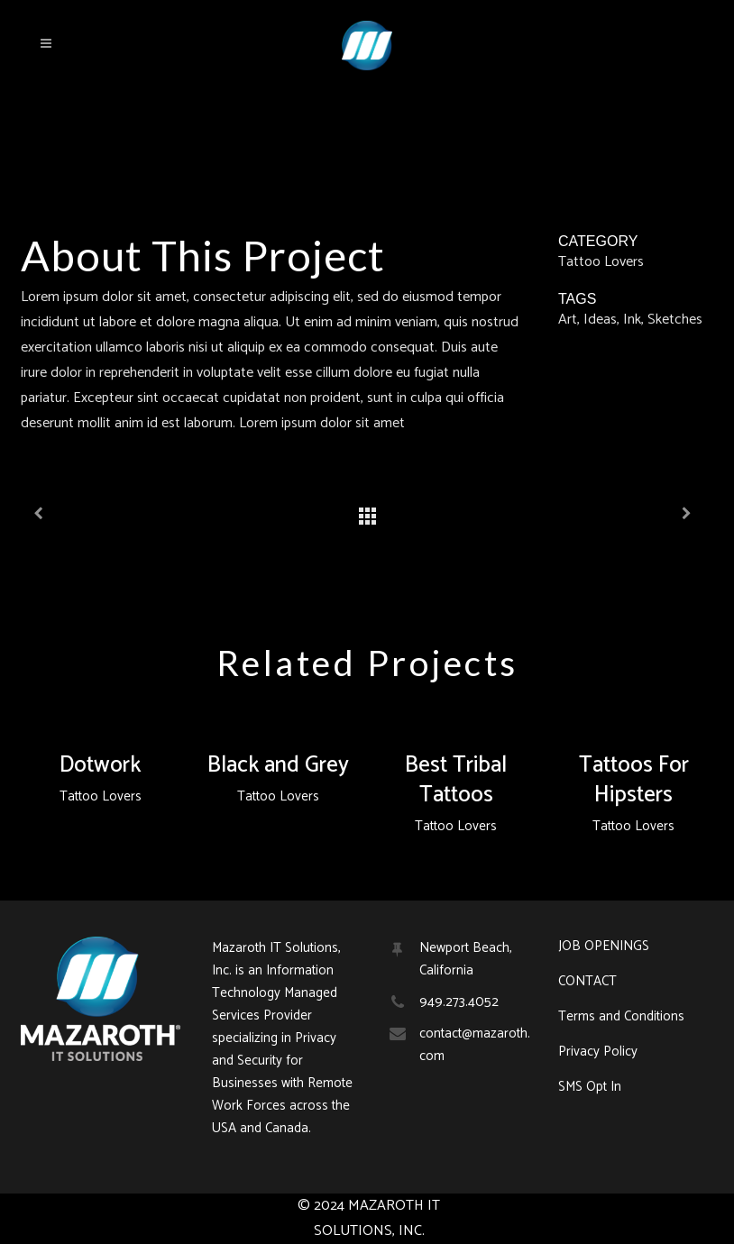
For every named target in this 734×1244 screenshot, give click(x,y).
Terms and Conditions (621, 1017)
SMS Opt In (589, 1087)
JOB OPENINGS (603, 946)
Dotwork (100, 765)
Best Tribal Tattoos (456, 780)
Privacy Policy (598, 1052)
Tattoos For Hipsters (634, 780)
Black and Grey (278, 765)
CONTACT (587, 982)
